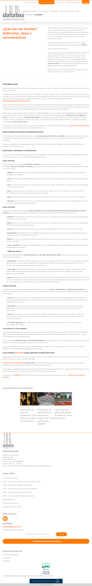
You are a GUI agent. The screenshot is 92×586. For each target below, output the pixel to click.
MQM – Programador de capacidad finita (17, 499)
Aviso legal (6, 565)
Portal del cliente (9, 506)
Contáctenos (7, 530)
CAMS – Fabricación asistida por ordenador (18, 492)
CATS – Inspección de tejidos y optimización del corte (22, 488)
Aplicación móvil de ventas (12, 514)
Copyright (6, 568)
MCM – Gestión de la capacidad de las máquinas (20, 496)
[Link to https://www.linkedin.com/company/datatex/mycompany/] (5, 525)
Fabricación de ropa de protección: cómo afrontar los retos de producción (28, 422)
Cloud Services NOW (10, 485)
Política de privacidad (10, 562)
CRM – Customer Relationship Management (18, 503)
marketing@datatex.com (12, 534)
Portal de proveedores (11, 510)
